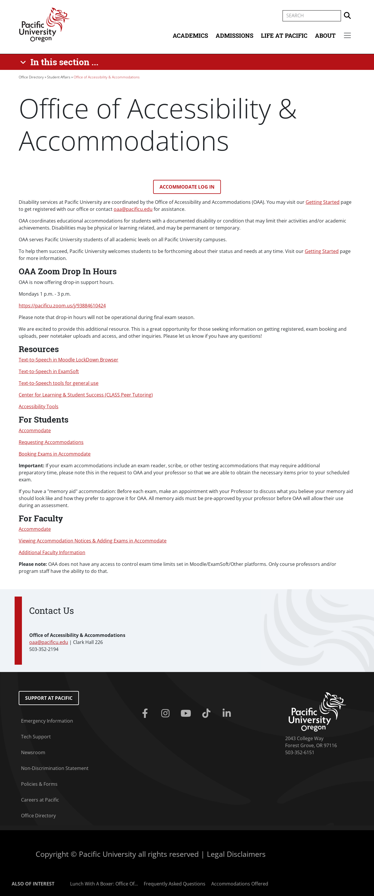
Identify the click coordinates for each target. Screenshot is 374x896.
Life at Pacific (284, 35)
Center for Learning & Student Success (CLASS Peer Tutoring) (86, 395)
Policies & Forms (39, 784)
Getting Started (323, 202)
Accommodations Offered (239, 884)
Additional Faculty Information (52, 552)
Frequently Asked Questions (174, 884)
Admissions (234, 35)
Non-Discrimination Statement (55, 768)
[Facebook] (146, 713)
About (325, 35)
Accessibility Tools (38, 406)
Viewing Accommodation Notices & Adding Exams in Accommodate (93, 540)
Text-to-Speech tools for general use (58, 383)
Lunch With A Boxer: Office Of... (104, 884)
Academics (190, 35)
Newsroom (33, 752)
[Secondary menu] (347, 35)
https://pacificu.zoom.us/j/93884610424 (62, 305)
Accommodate (35, 430)
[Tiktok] (207, 713)
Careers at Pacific (40, 800)
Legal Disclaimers (236, 854)
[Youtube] (187, 713)
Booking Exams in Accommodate (55, 454)
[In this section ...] (60, 62)
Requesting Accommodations (51, 442)
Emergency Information (47, 721)
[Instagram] (166, 713)
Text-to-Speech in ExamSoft (49, 371)
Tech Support (36, 736)
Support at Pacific (48, 698)
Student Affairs (58, 77)
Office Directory (31, 77)
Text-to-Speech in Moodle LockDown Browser (68, 359)
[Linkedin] (228, 713)
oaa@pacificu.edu (133, 209)
